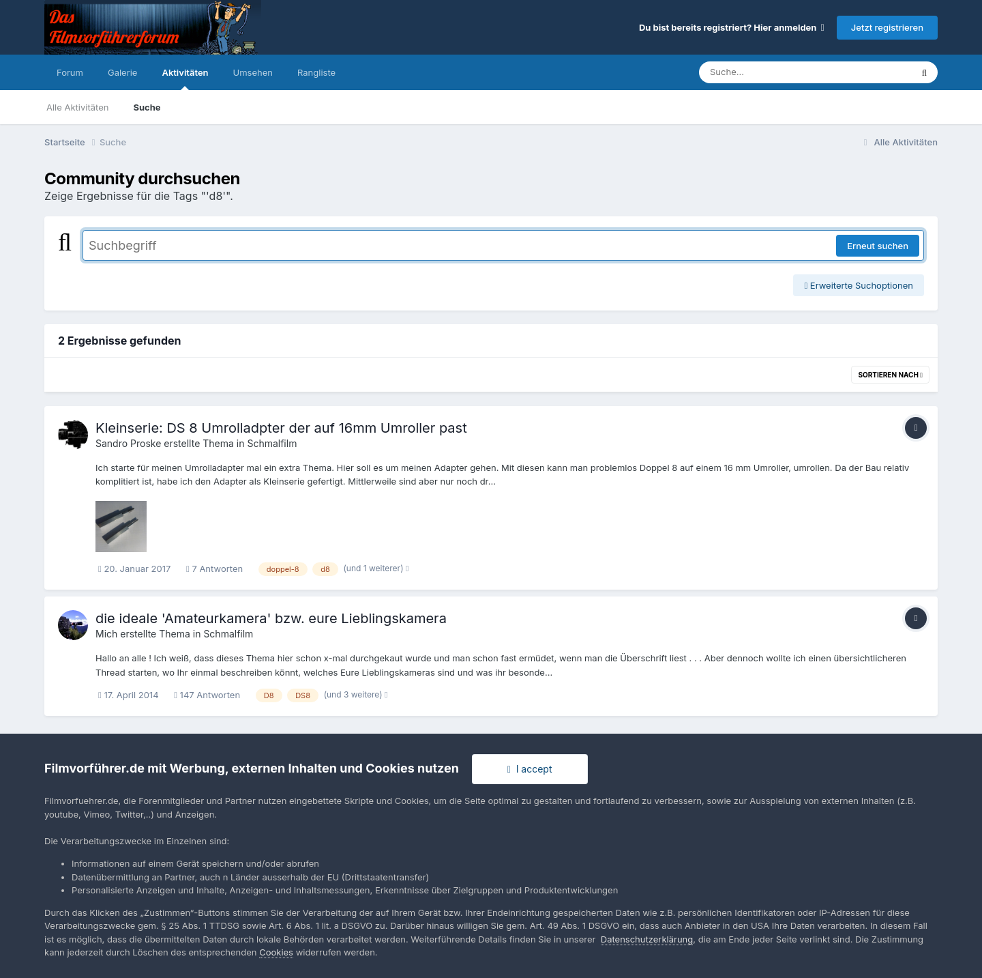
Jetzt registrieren (887, 27)
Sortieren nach (890, 375)
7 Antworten (214, 568)
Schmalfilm (272, 443)
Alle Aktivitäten (77, 107)
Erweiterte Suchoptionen (858, 285)
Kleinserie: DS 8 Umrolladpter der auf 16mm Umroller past (281, 428)
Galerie (122, 72)
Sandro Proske (128, 443)
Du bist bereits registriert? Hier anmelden (731, 27)
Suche (146, 107)
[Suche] (778, 72)
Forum (70, 72)
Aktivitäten (185, 78)
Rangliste (316, 72)
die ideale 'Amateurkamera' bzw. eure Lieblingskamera (271, 618)
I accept (529, 769)
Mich (106, 633)
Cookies (276, 952)
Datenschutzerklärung (647, 939)
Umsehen (253, 72)
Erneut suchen (877, 245)
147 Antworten (207, 694)
